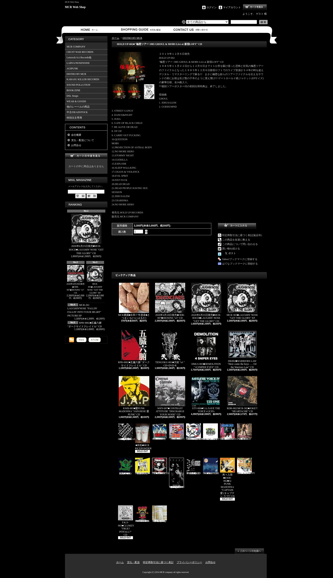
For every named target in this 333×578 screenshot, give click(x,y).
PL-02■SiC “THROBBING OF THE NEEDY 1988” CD (177, 431)
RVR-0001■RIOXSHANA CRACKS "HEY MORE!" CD (231, 431)
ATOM (95, 339)
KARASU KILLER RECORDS (83, 79)
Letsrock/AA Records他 (79, 57)
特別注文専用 (74, 117)
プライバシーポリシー (189, 562)
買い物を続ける (231, 248)
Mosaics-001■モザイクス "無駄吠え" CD (142, 466)
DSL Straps (72, 95)
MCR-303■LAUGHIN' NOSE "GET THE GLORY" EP (95, 279)
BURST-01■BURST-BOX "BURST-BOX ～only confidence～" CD (159, 431)
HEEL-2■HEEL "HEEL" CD (244, 431)
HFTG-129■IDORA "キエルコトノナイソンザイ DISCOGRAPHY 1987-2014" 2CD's (246, 466)
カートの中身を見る (86, 156)
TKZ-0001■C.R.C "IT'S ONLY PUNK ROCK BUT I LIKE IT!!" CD (142, 513)
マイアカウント (232, 7)
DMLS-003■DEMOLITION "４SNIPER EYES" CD (206, 349)
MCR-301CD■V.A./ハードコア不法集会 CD (193, 466)
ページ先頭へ (249, 551)
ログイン (211, 7)
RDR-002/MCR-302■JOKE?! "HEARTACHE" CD (242, 394)
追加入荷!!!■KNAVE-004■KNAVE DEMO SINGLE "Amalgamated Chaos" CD (176, 473)
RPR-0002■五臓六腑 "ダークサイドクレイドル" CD (134, 348)
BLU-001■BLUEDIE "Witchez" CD (211, 466)
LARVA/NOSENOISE (78, 63)
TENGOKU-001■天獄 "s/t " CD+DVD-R (170, 348)
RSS (81, 339)
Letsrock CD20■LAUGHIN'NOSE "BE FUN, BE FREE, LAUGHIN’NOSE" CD (199, 431)
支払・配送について (140, 29)
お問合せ (191, 29)
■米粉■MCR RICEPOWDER (143, 436)
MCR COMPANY (76, 46)
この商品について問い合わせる (240, 244)
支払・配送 (133, 562)
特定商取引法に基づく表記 (158, 562)
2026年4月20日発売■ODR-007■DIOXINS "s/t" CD (75, 279)
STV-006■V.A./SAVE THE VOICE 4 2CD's (206, 394)
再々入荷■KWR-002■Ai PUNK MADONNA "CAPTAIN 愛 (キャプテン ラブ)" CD (227, 478)
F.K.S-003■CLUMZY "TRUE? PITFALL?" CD (126, 520)
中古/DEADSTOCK (77, 112)
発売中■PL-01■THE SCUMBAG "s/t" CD (125, 466)
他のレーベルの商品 (78, 106)
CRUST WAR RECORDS (80, 51)
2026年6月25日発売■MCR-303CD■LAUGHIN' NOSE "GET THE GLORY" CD (86, 234)
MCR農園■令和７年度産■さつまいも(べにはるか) (134, 301)
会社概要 (76, 134)
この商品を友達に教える (236, 239)
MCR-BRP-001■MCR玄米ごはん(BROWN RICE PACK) (159, 513)
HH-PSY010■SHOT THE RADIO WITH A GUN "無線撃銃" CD (211, 431)
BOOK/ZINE (73, 90)
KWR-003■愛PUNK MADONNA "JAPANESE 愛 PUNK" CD (134, 396)
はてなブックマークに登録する (240, 263)
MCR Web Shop (75, 7)
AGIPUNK (72, 68)
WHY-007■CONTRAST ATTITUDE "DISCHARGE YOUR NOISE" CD (170, 396)
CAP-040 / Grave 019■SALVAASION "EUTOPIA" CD (162, 466)
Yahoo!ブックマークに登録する (240, 259)
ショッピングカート (255, 7)
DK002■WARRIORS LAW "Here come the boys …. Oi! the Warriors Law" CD (242, 349)
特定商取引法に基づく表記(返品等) (242, 235)
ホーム (90, 29)
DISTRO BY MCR (76, 74)
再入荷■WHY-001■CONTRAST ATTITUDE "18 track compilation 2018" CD (127, 432)
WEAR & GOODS (76, 101)
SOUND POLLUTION (78, 84)
